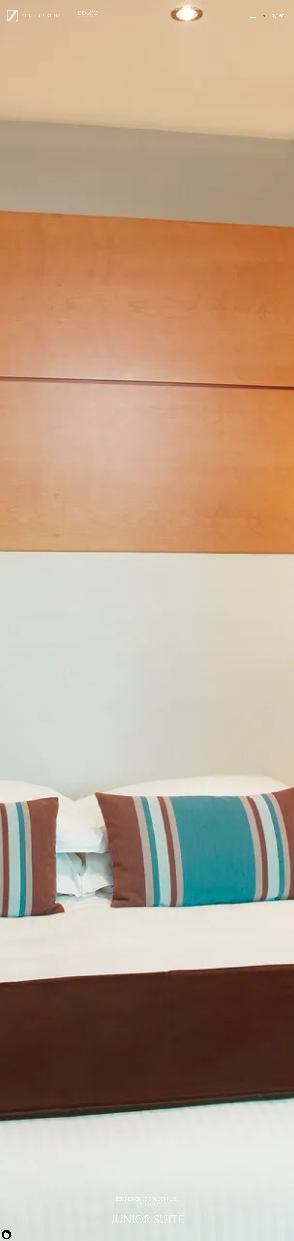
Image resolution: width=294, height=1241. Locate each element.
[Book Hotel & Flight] (282, 20)
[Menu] (253, 20)
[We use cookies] (6, 1234)
